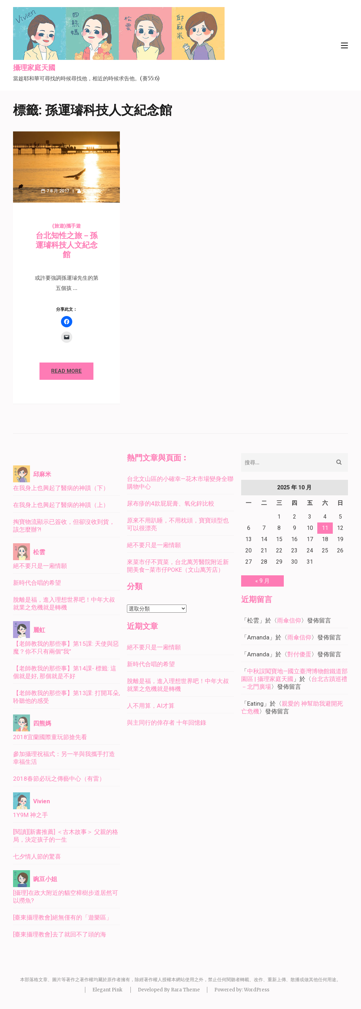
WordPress (256, 990)
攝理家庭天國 (34, 68)
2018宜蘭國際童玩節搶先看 (50, 737)
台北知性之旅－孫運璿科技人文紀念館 (67, 245)
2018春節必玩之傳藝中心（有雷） (59, 778)
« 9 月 (262, 580)
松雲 (87, 190)
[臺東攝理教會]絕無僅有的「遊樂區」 (62, 917)
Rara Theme (185, 990)
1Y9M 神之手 (30, 814)
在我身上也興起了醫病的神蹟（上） (61, 504)
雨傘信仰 (289, 620)
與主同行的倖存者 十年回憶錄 (166, 722)
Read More (66, 371)
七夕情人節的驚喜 (37, 856)
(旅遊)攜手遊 (66, 226)
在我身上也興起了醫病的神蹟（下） (61, 487)
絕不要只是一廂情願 (40, 565)
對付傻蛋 (299, 654)
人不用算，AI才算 (151, 705)
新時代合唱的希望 (37, 582)
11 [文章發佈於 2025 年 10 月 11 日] (325, 528)
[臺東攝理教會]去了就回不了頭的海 (59, 934)
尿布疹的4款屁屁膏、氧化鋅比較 (170, 503)
